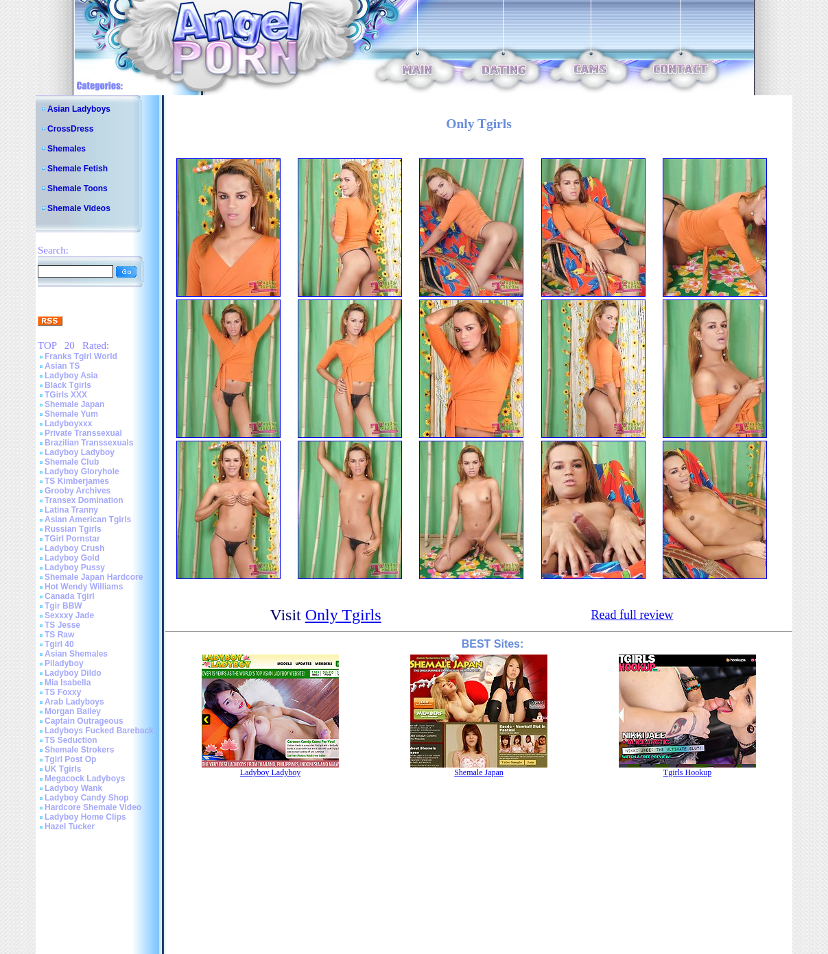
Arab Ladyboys (74, 702)
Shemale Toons (77, 188)
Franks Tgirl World (81, 356)
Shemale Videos (78, 208)
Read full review (632, 615)
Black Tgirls (68, 385)
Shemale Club (72, 462)
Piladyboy (64, 663)
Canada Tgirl (70, 596)
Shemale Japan (74, 404)
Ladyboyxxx (68, 423)
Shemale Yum (71, 414)
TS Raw (59, 634)
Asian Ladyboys (78, 109)
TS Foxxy (63, 692)
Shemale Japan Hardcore (94, 577)
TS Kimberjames (77, 481)
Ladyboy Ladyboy (80, 452)
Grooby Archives (77, 491)
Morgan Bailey (73, 711)
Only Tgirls (343, 615)
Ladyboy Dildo (73, 673)
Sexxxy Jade (69, 615)
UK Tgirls (63, 769)
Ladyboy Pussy (75, 567)
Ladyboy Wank (73, 788)
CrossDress (70, 129)
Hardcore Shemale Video (93, 807)
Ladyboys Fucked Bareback (99, 730)
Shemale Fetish (77, 168)
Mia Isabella (68, 682)
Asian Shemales (76, 654)
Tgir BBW (63, 606)
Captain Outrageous (84, 721)
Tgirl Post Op (70, 759)
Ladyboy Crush (74, 548)
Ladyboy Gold (72, 558)
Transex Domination (84, 500)
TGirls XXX (66, 395)
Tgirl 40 (59, 644)
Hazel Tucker (70, 826)
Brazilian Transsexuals (89, 443)
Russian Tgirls (73, 529)
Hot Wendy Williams (84, 586)
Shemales (66, 149)
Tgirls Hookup (687, 772)
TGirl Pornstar (72, 538)
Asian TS (62, 366)
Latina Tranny (71, 510)
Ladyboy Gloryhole (82, 471)
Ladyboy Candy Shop (87, 798)
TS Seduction (71, 740)
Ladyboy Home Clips (85, 817)
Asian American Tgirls (88, 519)
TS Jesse (62, 625)
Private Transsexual (83, 433)
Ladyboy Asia (71, 375)
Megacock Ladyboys (85, 778)
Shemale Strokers (79, 750)
